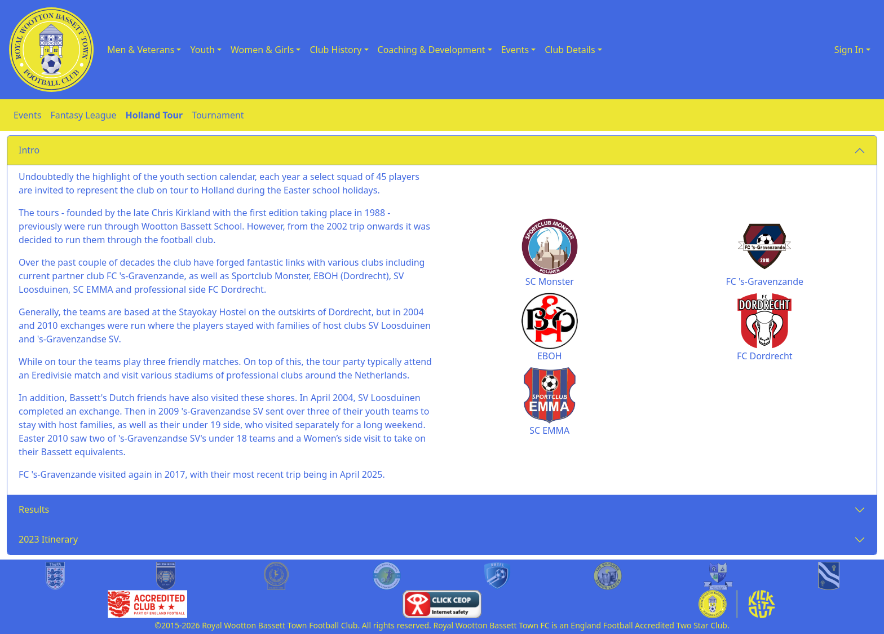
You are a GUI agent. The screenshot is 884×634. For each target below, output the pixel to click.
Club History (335, 49)
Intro (29, 150)
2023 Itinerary (48, 539)
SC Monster (549, 281)
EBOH (549, 356)
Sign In (849, 49)
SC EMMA (549, 430)
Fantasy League (83, 115)
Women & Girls (262, 49)
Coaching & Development (431, 49)
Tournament (218, 115)
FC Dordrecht (765, 356)
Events (515, 49)
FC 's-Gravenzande (764, 281)
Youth (202, 49)
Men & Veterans (140, 49)
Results (34, 509)
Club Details (570, 49)
